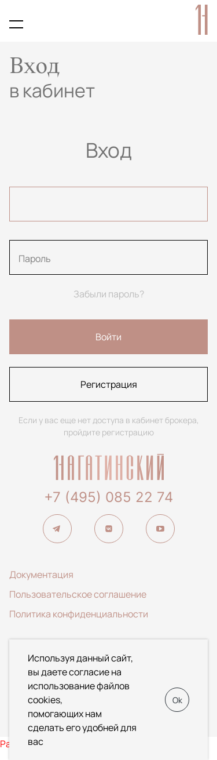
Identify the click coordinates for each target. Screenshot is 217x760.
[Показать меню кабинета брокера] (16, 24)
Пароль (35, 258)
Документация (41, 574)
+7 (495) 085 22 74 (108, 497)
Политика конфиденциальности (78, 614)
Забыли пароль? (108, 294)
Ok (177, 700)
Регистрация (108, 384)
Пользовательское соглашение (77, 594)
